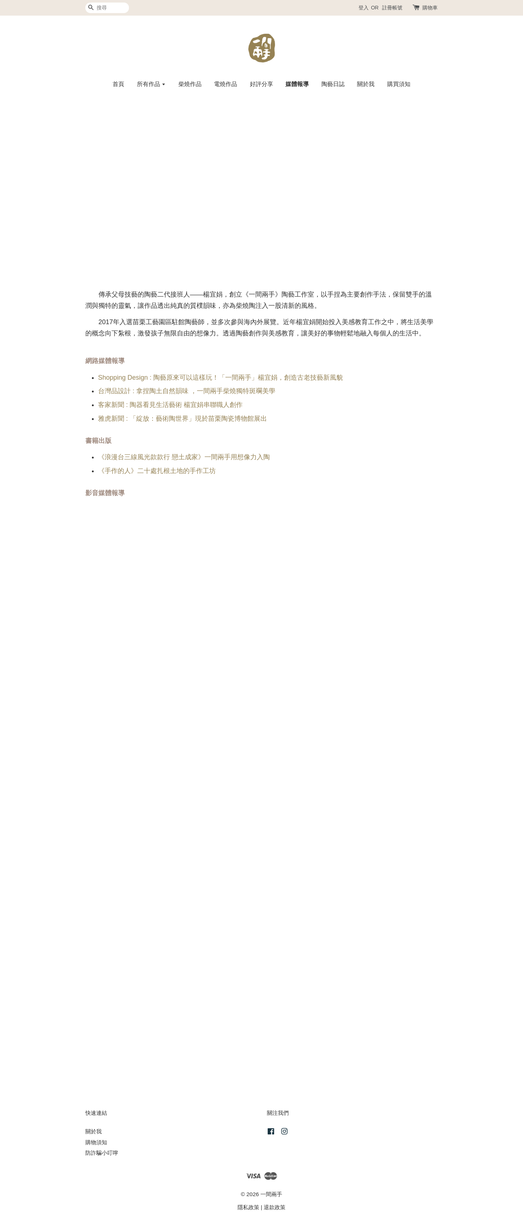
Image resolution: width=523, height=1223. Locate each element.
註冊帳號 (392, 8)
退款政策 (274, 1207)
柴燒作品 (190, 84)
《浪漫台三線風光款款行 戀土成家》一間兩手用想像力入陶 (184, 457)
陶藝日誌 (333, 84)
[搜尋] (107, 8)
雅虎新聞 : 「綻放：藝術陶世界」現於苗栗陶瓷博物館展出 (182, 418)
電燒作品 (225, 84)
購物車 (430, 8)
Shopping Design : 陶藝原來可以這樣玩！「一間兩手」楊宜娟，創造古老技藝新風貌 (220, 377)
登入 (363, 8)
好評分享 (261, 84)
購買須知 (398, 84)
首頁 (118, 84)
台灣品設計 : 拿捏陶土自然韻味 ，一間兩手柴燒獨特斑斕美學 (186, 391)
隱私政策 (248, 1207)
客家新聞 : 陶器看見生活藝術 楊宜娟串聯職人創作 (170, 404)
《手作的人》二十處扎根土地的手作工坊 (157, 470)
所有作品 (151, 84)
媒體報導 (297, 84)
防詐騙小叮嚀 (101, 1153)
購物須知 (96, 1142)
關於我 (365, 84)
